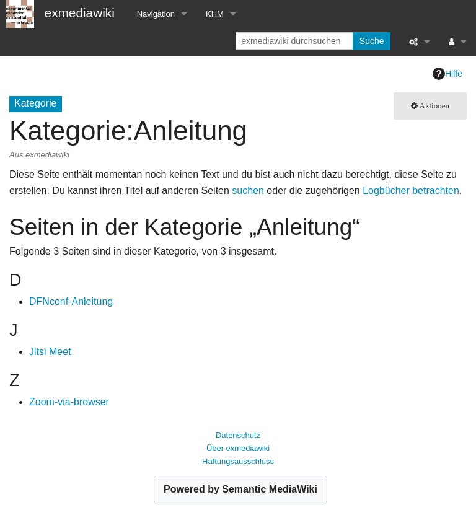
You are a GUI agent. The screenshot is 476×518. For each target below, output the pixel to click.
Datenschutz (238, 435)
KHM (215, 14)
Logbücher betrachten (411, 190)
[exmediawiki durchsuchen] (295, 41)
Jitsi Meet (50, 351)
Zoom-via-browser (69, 402)
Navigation (156, 14)
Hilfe (447, 74)
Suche (371, 41)
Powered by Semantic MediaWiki (240, 489)
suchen (248, 190)
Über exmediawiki (238, 448)
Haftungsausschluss (238, 461)
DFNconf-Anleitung (71, 301)
